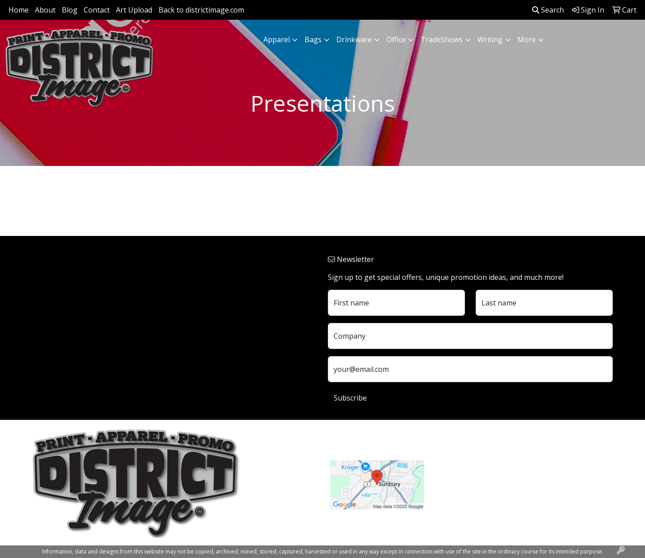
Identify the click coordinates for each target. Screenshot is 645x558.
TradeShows (442, 39)
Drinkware (354, 39)
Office (396, 39)
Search (548, 10)
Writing (490, 39)
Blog (69, 10)
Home (19, 10)
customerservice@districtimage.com (495, 495)
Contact (97, 10)
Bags (313, 39)
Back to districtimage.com (201, 10)
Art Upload (134, 10)
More (526, 39)
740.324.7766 (456, 484)
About (45, 10)
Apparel (276, 39)
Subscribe (350, 398)
